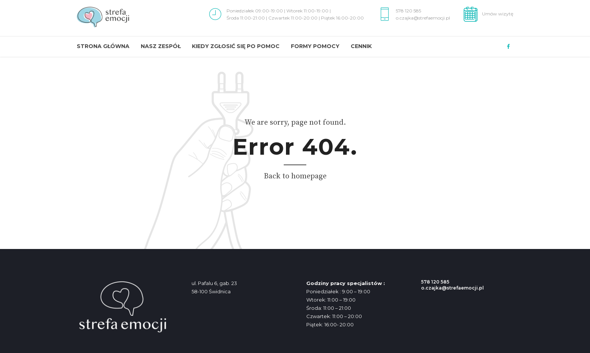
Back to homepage (295, 176)
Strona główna (103, 46)
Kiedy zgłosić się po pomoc (236, 46)
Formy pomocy (315, 46)
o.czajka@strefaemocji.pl (452, 288)
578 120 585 (435, 282)
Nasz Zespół (161, 46)
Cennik (361, 46)
